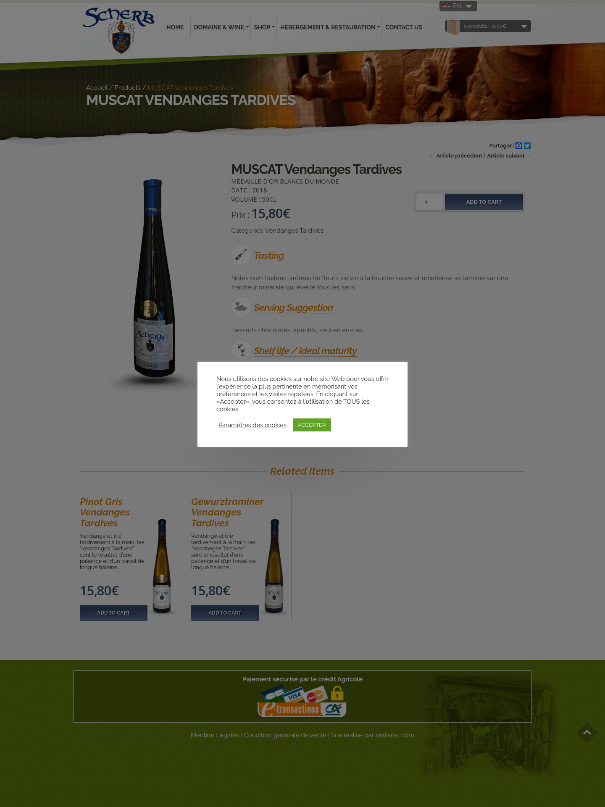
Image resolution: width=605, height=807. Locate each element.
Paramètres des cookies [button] (252, 424)
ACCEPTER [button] (312, 425)
